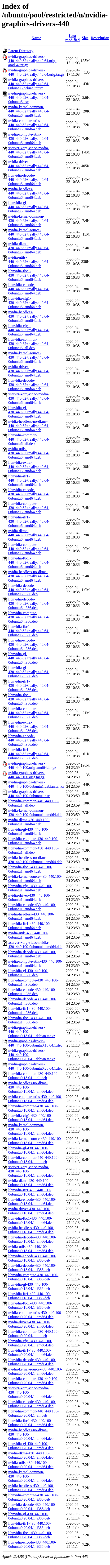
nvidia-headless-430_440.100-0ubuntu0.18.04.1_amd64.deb (31, 1230)
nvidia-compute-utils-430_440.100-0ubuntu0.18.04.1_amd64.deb (35, 1099)
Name (36, 38)
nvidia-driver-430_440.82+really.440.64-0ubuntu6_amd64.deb (28, 371)
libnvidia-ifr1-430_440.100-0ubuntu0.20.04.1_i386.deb (29, 1525)
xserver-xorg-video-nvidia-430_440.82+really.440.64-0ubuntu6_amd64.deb (28, 398)
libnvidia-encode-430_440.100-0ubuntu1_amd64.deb (32, 907)
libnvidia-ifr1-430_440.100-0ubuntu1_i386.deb (29, 1010)
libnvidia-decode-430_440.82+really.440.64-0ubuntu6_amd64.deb (28, 384)
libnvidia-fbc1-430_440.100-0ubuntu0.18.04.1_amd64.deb (30, 1220)
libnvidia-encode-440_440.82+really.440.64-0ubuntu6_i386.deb (28, 740)
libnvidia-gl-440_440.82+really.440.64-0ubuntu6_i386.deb (28, 658)
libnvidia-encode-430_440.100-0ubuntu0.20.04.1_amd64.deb (32, 1404)
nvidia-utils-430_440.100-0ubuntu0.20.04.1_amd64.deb (30, 1465)
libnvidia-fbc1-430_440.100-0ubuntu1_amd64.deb (30, 869)
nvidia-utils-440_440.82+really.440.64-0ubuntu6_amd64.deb (28, 261)
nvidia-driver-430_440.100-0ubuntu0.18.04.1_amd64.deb (30, 1211)
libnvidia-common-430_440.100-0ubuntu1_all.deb (33, 850)
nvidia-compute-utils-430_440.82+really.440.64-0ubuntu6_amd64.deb (28, 138)
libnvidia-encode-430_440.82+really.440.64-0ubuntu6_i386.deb (28, 644)
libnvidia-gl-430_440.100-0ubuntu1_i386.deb (28, 973)
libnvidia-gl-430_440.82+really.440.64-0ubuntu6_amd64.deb (28, 412)
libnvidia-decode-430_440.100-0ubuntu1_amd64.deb (32, 954)
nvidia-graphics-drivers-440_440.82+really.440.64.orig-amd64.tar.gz (32, 60)
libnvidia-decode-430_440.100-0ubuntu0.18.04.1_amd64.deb (32, 1239)
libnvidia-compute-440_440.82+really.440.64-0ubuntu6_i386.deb (28, 713)
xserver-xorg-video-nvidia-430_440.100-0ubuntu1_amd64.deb (35, 944)
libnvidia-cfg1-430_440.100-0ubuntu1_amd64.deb (30, 888)
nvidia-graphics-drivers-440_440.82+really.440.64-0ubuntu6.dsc (28, 97)
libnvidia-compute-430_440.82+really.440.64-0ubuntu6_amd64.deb (28, 507)
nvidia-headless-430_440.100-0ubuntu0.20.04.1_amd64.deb (31, 1488)
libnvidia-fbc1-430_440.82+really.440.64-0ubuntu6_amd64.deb (28, 275)
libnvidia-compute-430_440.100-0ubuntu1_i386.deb (33, 982)
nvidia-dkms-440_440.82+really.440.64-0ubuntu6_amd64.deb (28, 535)
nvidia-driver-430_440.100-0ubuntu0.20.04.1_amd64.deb (30, 1324)
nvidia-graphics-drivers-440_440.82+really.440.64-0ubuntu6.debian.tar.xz (28, 84)
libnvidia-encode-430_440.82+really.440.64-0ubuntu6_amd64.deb (28, 494)
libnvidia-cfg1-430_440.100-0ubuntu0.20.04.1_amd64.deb (30, 1343)
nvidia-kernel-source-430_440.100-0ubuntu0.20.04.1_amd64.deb (35, 1371)
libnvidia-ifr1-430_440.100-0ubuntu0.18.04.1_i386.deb (29, 1296)
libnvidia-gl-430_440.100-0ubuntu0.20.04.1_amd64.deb (30, 1446)
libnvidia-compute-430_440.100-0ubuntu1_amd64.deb (33, 841)
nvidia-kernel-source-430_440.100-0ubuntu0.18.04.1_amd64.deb (35, 1141)
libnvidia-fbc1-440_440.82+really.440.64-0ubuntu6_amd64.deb (28, 562)
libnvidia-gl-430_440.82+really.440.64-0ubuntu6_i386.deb (28, 672)
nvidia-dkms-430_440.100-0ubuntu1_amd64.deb (29, 822)
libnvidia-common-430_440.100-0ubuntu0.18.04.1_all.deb (33, 1076)
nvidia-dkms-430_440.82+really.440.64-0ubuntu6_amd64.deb (28, 248)
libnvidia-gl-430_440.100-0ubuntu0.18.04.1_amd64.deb (30, 1150)
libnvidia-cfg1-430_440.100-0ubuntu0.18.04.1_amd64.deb (30, 1118)
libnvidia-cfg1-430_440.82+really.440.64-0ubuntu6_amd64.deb (28, 302)
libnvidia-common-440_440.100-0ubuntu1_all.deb (33, 803)
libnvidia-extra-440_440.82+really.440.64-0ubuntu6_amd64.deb (28, 466)
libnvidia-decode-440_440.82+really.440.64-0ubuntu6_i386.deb (28, 590)
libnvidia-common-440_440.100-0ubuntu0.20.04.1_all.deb (33, 1413)
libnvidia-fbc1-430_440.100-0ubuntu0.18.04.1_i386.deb (30, 1305)
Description (100, 38)
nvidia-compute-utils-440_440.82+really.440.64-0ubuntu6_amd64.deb (28, 125)
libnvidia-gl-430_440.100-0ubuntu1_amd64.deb (28, 831)
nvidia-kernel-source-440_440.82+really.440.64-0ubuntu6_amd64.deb (28, 234)
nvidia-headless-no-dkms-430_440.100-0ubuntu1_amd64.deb (35, 860)
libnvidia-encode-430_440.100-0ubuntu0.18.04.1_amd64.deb (32, 1201)
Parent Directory (20, 51)
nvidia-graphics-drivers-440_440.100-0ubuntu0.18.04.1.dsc (35, 1043)
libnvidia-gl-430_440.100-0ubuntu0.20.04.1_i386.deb (29, 1516)
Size (85, 38)
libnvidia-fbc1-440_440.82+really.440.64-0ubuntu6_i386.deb (28, 631)
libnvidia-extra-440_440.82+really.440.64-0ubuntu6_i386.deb (28, 726)
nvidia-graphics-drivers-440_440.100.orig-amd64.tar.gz (32, 765)
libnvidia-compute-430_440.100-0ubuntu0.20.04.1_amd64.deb (33, 1381)
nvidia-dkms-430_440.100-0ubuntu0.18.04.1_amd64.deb (30, 1183)
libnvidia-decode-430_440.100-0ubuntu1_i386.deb (32, 1001)
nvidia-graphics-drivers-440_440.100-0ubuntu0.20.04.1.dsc (35, 1066)
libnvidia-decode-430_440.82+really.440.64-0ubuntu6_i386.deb (28, 603)
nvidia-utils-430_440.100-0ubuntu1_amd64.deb (28, 935)
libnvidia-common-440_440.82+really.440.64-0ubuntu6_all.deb (28, 439)
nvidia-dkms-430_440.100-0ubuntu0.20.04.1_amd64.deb (30, 1455)
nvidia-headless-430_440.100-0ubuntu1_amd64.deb (31, 916)
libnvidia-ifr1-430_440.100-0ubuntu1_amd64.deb (29, 926)
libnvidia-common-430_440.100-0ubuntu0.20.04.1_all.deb (33, 1333)
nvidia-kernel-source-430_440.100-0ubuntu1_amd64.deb (35, 878)
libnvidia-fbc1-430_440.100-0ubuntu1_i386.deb (30, 1020)
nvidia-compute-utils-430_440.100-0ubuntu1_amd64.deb (35, 963)
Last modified (72, 38)
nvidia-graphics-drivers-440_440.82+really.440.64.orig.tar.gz (36, 72)
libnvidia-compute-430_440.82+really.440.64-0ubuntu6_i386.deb (28, 617)
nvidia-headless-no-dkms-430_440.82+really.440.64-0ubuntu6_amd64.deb (28, 576)
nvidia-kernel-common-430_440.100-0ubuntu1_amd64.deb (35, 812)
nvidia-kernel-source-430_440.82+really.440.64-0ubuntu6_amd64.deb (28, 357)
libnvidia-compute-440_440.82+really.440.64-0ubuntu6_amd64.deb (28, 548)
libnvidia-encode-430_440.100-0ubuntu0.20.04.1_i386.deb (32, 1544)
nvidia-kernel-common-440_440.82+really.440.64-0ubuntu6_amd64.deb (28, 111)
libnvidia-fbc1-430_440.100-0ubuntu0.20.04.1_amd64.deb (30, 1423)
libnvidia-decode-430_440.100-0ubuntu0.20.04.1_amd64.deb (32, 1362)
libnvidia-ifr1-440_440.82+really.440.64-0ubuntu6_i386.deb (28, 754)
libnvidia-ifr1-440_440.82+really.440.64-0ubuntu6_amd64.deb (28, 480)
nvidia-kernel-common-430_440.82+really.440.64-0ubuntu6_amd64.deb (28, 220)
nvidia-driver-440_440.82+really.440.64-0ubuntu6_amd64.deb (28, 166)
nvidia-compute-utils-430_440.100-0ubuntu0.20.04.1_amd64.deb (35, 1315)
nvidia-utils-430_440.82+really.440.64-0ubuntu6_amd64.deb (28, 453)
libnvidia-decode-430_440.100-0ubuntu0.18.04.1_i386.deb (32, 1267)
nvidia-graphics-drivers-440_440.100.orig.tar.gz (26, 775)
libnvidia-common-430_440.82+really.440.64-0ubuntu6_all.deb (28, 343)
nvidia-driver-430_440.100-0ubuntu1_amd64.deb (29, 897)
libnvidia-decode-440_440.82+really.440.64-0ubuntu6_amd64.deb (28, 179)
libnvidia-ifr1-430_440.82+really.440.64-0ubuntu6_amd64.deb (28, 521)
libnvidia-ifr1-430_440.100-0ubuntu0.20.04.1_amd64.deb (30, 1352)
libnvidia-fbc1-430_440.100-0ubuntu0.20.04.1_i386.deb (30, 1535)
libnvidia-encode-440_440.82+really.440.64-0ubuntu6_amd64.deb (28, 289)
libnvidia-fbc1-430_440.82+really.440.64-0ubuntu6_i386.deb (28, 699)
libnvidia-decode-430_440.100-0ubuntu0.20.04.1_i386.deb (32, 1507)
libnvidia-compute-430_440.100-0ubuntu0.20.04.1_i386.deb (33, 1497)
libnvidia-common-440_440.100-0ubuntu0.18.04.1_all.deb (33, 1159)
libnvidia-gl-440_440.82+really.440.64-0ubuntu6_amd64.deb (28, 207)
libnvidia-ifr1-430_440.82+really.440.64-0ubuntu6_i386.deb (28, 685)
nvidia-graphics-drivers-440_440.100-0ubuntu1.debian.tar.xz (36, 784)
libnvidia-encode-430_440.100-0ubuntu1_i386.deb (32, 992)
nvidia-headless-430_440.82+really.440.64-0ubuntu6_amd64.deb (28, 316)
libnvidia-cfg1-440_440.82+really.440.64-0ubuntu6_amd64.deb (28, 330)
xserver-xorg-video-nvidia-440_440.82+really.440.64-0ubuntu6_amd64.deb (28, 152)
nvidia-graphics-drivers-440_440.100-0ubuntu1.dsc (29, 794)
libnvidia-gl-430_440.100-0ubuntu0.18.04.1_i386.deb (29, 1286)
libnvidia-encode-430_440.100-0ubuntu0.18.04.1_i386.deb (32, 1258)
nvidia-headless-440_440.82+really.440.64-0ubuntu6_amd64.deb (28, 193)
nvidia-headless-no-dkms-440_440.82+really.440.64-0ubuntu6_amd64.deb (28, 425)
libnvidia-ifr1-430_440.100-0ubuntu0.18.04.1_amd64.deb (30, 1192)
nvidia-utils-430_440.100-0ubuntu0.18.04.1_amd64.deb (30, 1249)
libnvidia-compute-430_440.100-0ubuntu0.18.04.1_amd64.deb (33, 1108)
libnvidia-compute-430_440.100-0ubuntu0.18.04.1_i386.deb (33, 1277)
